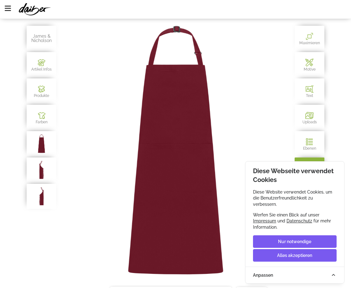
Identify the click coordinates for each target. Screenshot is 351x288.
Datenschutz (299, 220)
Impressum (264, 220)
